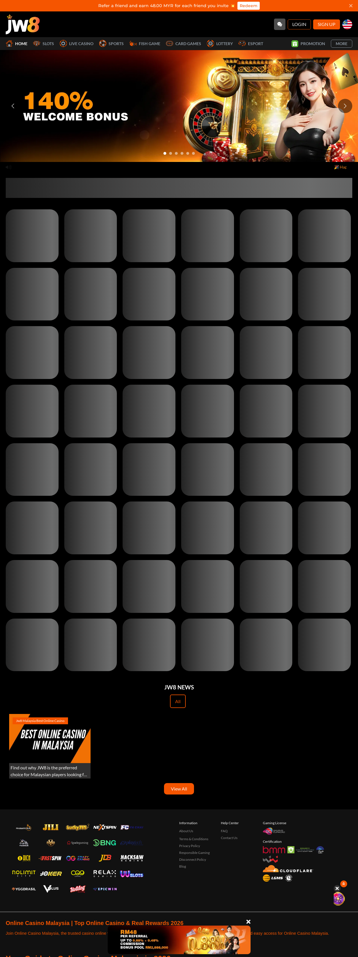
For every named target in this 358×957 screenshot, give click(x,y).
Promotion (308, 43)
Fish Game (144, 43)
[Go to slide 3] (176, 153)
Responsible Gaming (194, 852)
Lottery (220, 43)
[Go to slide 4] (182, 153)
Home (16, 43)
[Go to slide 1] (164, 153)
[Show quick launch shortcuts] (343, 883)
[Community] (279, 24)
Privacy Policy (189, 846)
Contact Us (229, 838)
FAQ (224, 831)
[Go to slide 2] (170, 153)
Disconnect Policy (192, 859)
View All (179, 788)
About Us (186, 831)
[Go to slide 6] (193, 153)
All (178, 701)
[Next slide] (345, 106)
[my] (347, 24)
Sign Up (326, 24)
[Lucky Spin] (344, 899)
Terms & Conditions (193, 839)
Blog (182, 866)
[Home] (23, 24)
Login (299, 24)
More (341, 43)
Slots (43, 43)
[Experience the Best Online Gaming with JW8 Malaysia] (50, 746)
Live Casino (76, 43)
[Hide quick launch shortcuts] (337, 888)
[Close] (248, 922)
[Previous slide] (13, 106)
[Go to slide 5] (187, 153)
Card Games (183, 43)
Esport (251, 43)
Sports (111, 43)
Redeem (248, 5)
